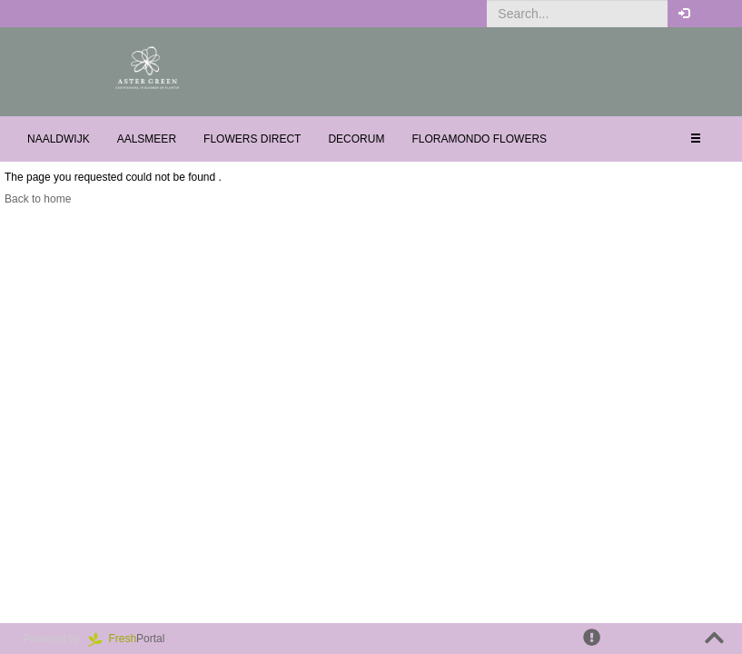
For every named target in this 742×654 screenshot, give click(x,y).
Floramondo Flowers (479, 139)
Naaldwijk (58, 139)
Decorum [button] (356, 139)
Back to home (38, 199)
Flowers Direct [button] (252, 139)
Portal (132, 638)
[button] (714, 13)
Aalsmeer (146, 139)
